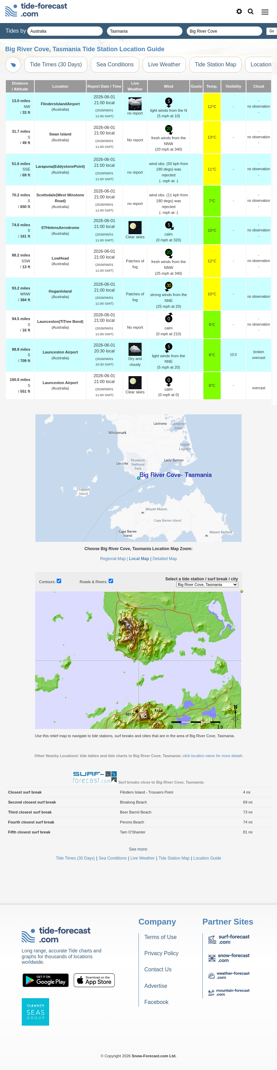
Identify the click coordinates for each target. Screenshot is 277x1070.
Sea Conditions (115, 64)
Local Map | (140, 558)
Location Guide (207, 858)
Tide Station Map (215, 64)
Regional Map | (114, 558)
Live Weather (164, 64)
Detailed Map (165, 558)
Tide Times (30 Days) (56, 64)
